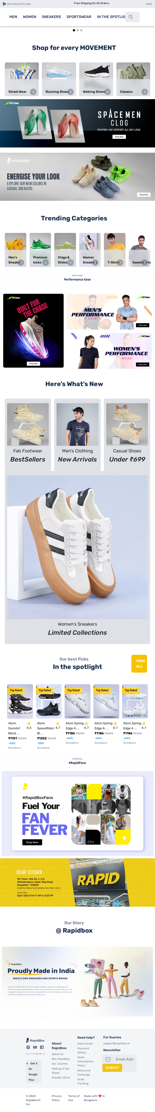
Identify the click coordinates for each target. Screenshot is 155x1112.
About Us (57, 1054)
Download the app (19, 3)
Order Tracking (82, 1081)
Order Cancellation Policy (85, 1061)
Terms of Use (74, 1098)
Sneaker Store (61, 1077)
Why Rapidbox (61, 1058)
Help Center (85, 1043)
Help (149, 3)
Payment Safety (83, 1050)
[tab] (74, 30)
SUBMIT (112, 1068)
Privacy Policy (57, 1098)
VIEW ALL (140, 663)
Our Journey (60, 1063)
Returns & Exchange (83, 1072)
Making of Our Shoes (61, 1070)
